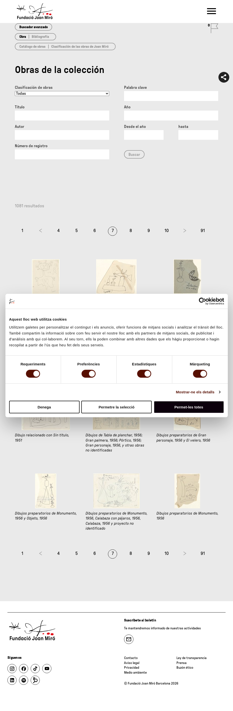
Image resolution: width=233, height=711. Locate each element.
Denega (44, 407)
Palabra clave (135, 88)
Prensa (181, 663)
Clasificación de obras (34, 88)
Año (127, 107)
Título (19, 107)
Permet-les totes (188, 407)
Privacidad (131, 667)
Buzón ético (184, 667)
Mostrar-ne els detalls (195, 392)
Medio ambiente (135, 672)
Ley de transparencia (191, 658)
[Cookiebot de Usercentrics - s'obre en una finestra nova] (202, 301)
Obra (22, 37)
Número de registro (31, 146)
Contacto (131, 658)
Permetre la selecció (116, 407)
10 (167, 231)
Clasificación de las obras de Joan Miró (79, 46)
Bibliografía (40, 37)
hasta (183, 127)
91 (203, 231)
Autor (19, 127)
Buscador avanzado (33, 27)
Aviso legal (131, 663)
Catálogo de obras (32, 46)
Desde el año (135, 127)
